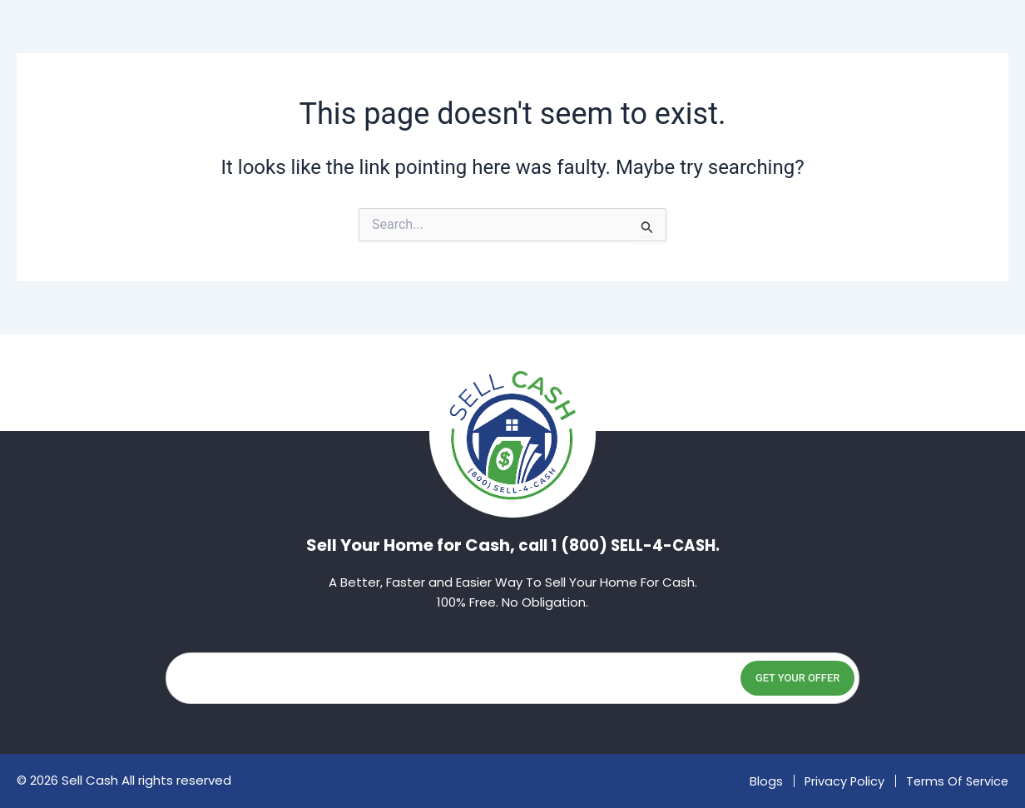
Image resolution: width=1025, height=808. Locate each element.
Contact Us (715, 66)
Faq (614, 66)
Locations (507, 67)
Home (282, 66)
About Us (382, 66)
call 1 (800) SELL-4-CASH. (619, 545)
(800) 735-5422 (945, 66)
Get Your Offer (771, 678)
